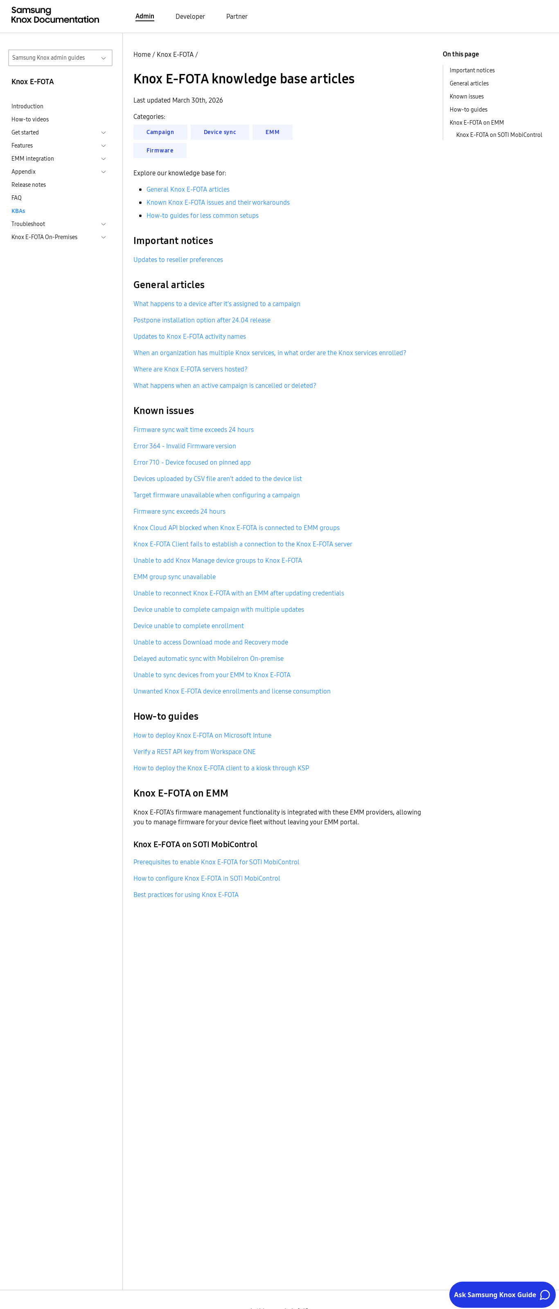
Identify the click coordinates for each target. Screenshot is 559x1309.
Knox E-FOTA (175, 54)
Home (142, 54)
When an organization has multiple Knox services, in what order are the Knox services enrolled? (269, 352)
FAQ (16, 198)
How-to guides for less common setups (203, 215)
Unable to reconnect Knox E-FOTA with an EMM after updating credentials (238, 592)
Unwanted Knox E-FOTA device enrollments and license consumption (232, 691)
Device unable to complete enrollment (188, 625)
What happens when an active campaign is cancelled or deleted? (224, 385)
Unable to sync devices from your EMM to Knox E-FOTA (212, 674)
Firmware (160, 150)
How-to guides (468, 109)
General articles (469, 83)
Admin (144, 15)
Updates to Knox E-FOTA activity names (189, 336)
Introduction (27, 106)
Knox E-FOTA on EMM (477, 123)
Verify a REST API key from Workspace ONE (194, 751)
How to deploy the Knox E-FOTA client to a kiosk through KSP (221, 767)
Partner (237, 16)
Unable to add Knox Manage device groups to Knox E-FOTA (217, 560)
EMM (273, 132)
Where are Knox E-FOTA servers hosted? (190, 369)
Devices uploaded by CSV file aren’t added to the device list (217, 478)
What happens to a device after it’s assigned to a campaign (216, 303)
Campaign (160, 132)
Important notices (472, 70)
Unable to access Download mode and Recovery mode (210, 642)
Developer (190, 16)
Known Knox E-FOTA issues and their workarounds (218, 202)
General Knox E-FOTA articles (188, 189)
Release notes (28, 185)
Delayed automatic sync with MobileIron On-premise (208, 658)
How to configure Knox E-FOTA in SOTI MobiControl (206, 878)
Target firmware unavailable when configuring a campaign (216, 494)
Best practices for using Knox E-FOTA (186, 894)
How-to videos (30, 119)
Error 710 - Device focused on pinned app (192, 462)
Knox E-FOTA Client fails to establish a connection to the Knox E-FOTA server (242, 543)
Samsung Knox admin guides (48, 58)
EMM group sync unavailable (174, 576)
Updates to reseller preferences (178, 259)
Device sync (220, 132)
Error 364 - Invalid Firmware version (184, 445)
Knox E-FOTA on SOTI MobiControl (499, 135)
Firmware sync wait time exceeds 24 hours (193, 429)
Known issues (467, 96)
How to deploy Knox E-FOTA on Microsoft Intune (202, 735)
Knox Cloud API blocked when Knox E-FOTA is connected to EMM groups (236, 527)
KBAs (18, 211)
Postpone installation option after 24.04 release (201, 320)
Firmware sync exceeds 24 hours (179, 511)
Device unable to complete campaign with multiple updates (218, 609)
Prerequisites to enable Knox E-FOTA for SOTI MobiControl (216, 861)
